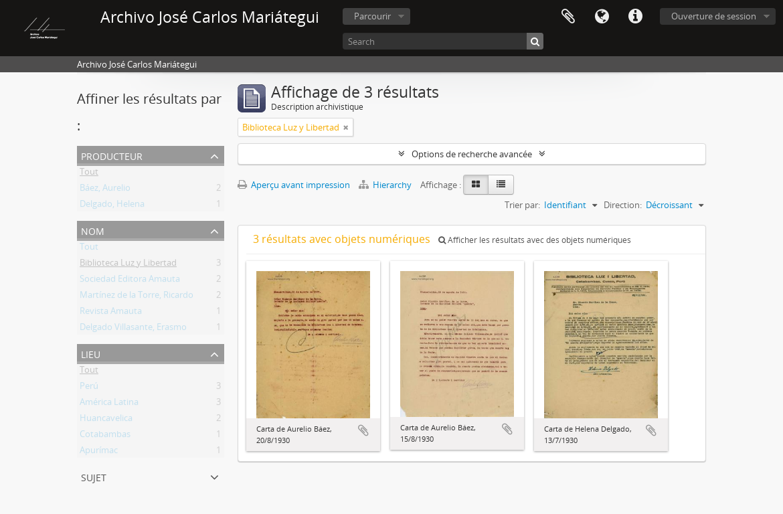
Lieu (90, 353)
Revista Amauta (111, 313)
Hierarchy (386, 185)
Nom (92, 230)
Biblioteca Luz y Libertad (128, 265)
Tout (89, 174)
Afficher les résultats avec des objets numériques (534, 240)
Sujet (93, 476)
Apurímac (99, 452)
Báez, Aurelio (105, 190)
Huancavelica (106, 420)
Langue (601, 16)
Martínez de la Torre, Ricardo (136, 297)
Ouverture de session (713, 16)
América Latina (109, 404)
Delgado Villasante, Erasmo (133, 329)
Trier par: (522, 205)
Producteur (112, 155)
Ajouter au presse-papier (363, 430)
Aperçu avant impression (294, 185)
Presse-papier (568, 16)
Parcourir (372, 16)
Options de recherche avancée (472, 154)
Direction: (623, 205)
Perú (89, 388)
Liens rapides (635, 16)
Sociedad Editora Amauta (130, 281)
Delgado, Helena (112, 206)
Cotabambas (105, 436)
